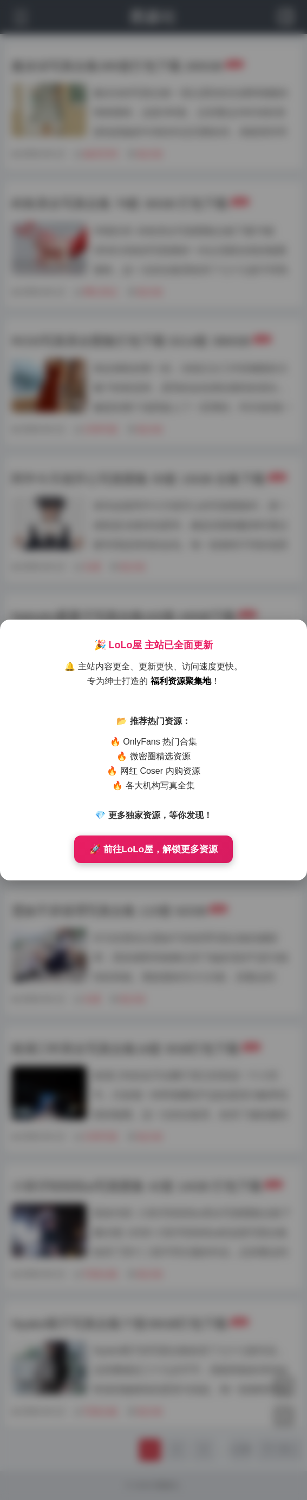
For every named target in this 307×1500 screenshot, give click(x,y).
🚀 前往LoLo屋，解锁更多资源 (153, 849)
